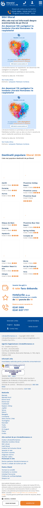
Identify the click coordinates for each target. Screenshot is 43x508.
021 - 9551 (12, 376)
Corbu (4, 427)
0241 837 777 (29, 11)
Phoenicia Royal (29, 196)
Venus (4, 410)
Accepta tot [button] (30, 503)
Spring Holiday (29, 230)
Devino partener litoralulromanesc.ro (15, 461)
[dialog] (21, 494)
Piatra (4, 431)
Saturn (4, 412)
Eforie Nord (6, 399)
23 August (5, 429)
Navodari (5, 423)
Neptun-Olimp (7, 406)
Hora (25, 272)
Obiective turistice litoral (10, 442)
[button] (21, 498)
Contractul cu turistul (9, 472)
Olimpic (5, 274)
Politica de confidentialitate (11, 476)
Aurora (4, 194)
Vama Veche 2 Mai (8, 418)
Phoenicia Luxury (30, 190)
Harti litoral (6, 446)
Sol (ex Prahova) (29, 266)
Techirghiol (6, 421)
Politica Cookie (16, 492)
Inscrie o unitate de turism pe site (14, 463)
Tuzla (4, 425)
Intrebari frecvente (8, 474)
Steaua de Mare (8, 223)
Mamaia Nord (6, 397)
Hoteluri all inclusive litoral (11, 448)
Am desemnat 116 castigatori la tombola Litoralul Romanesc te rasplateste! (17, 90)
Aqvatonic (6, 233)
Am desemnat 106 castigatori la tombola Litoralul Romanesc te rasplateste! (17, 28)
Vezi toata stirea (7, 80)
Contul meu (12, 328)
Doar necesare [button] (11, 503)
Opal (3, 261)
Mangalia (5, 414)
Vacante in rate (7, 450)
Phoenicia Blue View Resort (31, 224)
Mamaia (4, 395)
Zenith (4, 183)
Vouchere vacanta (8, 452)
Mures (25, 261)
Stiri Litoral (6, 444)
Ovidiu (4, 433)
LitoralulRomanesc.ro (9, 336)
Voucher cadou (7, 457)
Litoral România (33, 321)
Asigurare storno (8, 455)
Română (17, 325)
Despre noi (6, 478)
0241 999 (16, 11)
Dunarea (5, 188)
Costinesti (5, 404)
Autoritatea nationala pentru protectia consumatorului (21, 361)
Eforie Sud (5, 402)
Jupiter (4, 408)
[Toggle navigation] (40, 3)
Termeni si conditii (8, 470)
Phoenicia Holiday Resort (30, 184)
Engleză (9, 325)
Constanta (5, 416)
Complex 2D (28, 236)
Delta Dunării (33, 326)
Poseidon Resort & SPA (9, 267)
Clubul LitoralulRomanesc (11, 440)
